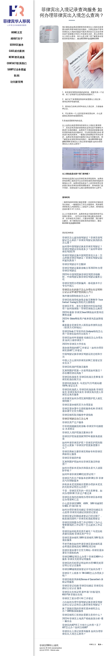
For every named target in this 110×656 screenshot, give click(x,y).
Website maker (54, 650)
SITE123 (46, 650)
